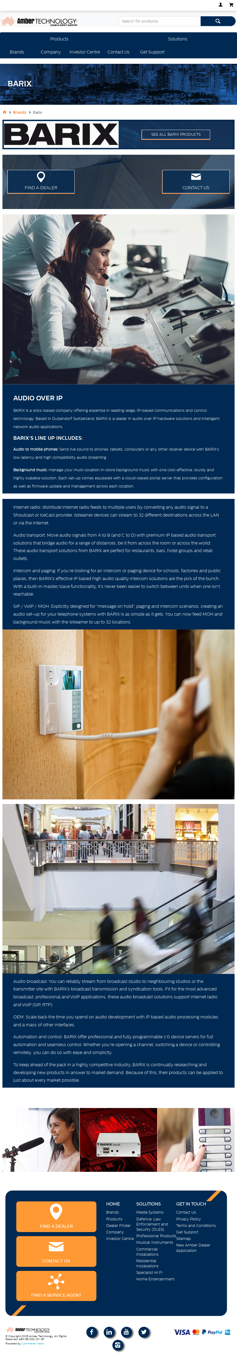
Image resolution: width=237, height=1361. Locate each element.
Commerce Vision (33, 1343)
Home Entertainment (155, 1279)
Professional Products (156, 1236)
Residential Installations (147, 1263)
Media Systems (150, 1212)
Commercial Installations (147, 1251)
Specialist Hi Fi (149, 1272)
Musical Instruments (154, 1242)
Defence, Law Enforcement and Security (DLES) (152, 1224)
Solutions (177, 38)
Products (59, 38)
